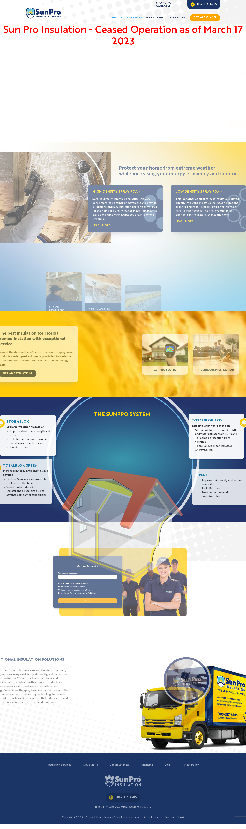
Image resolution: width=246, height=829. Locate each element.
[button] (121, 135)
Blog (167, 765)
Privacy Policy (190, 765)
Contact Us (177, 18)
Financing (147, 765)
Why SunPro (155, 18)
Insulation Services (127, 18)
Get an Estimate (119, 765)
